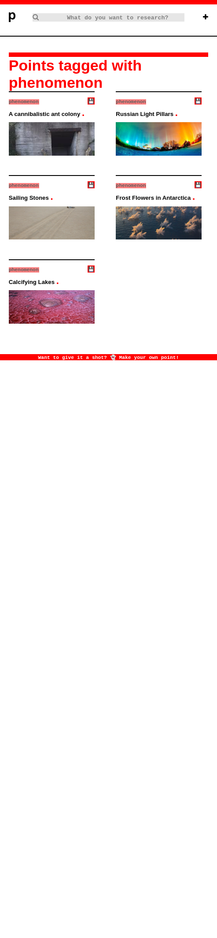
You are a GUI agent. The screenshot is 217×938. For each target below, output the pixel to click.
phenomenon (24, 101)
